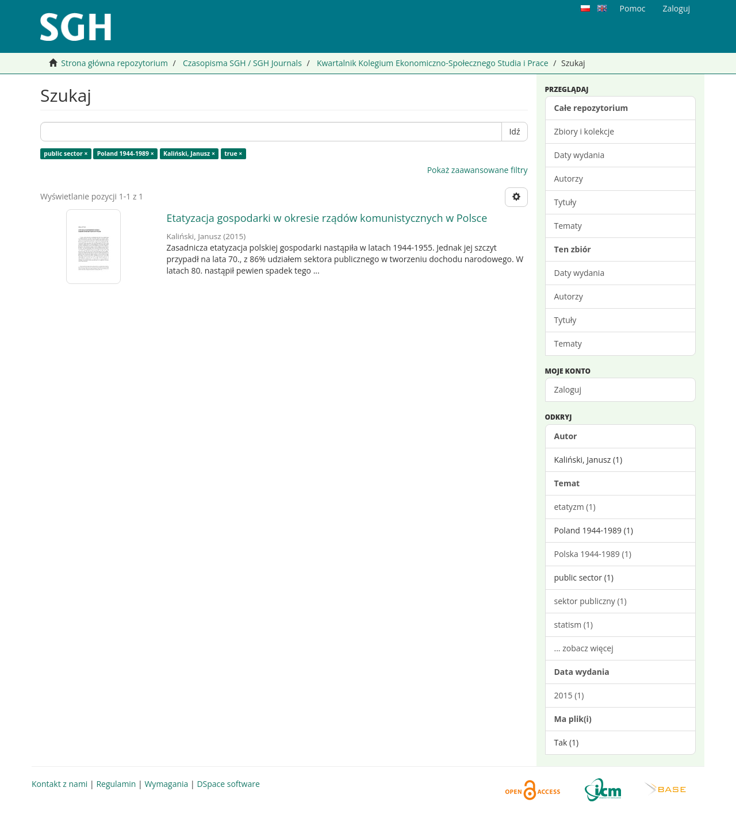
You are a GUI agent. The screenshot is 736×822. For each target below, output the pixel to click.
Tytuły (565, 202)
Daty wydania (579, 154)
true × (233, 153)
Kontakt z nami (59, 783)
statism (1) (573, 624)
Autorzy (568, 178)
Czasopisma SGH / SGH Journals (242, 62)
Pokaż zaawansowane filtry (477, 169)
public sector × (65, 153)
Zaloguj (567, 389)
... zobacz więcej (584, 648)
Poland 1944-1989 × (125, 153)
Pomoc (633, 8)
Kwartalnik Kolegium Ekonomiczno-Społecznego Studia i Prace (433, 62)
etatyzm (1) (575, 506)
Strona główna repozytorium (114, 62)
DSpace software (228, 783)
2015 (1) (569, 695)
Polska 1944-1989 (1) (592, 553)
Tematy (568, 225)
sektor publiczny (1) (590, 601)
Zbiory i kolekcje (584, 131)
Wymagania (166, 783)
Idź (514, 131)
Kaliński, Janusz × (189, 153)
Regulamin (116, 783)
